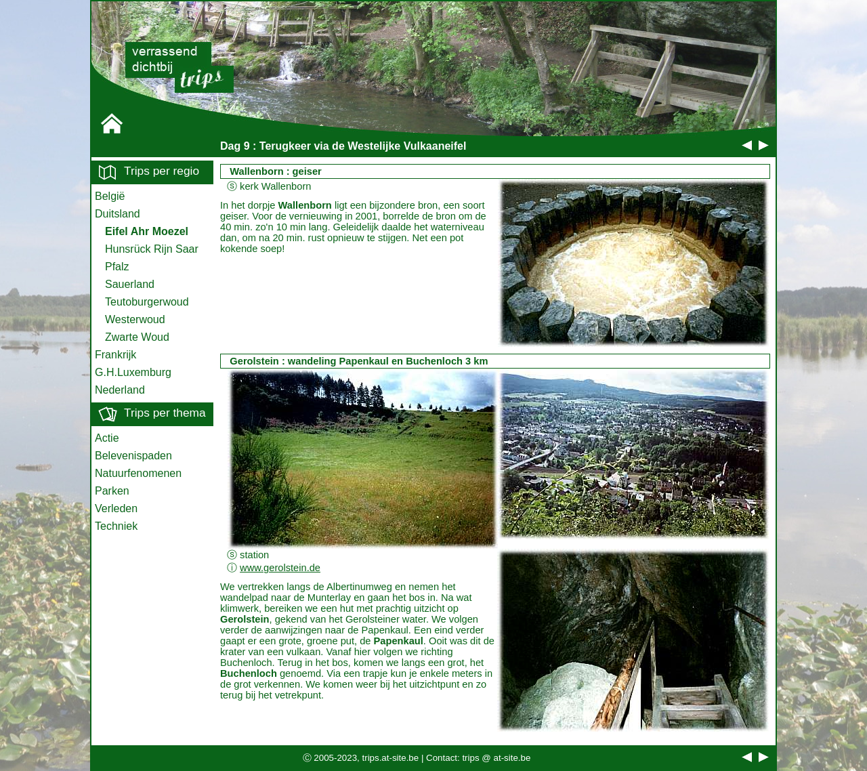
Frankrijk (115, 354)
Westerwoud (135, 319)
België (110, 196)
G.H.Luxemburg (133, 372)
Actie (107, 438)
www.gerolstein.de (280, 567)
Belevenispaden (133, 455)
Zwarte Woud (137, 337)
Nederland (120, 390)
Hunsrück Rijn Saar (151, 249)
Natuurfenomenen (138, 473)
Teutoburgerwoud (147, 302)
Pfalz (117, 266)
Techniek (116, 526)
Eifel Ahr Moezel (146, 231)
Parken (112, 491)
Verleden (116, 508)
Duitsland (117, 214)
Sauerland (129, 284)
